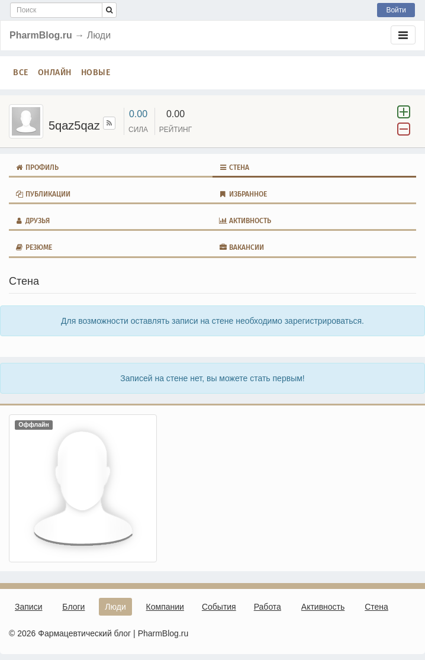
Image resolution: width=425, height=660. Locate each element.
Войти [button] (396, 10)
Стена (233, 167)
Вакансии (241, 247)
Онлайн (55, 72)
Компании (165, 606)
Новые (96, 72)
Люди (115, 606)
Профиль (37, 167)
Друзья (32, 221)
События (219, 606)
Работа (267, 606)
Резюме (33, 247)
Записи (28, 606)
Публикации (42, 194)
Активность (244, 221)
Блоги (73, 606)
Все (20, 72)
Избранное (242, 194)
